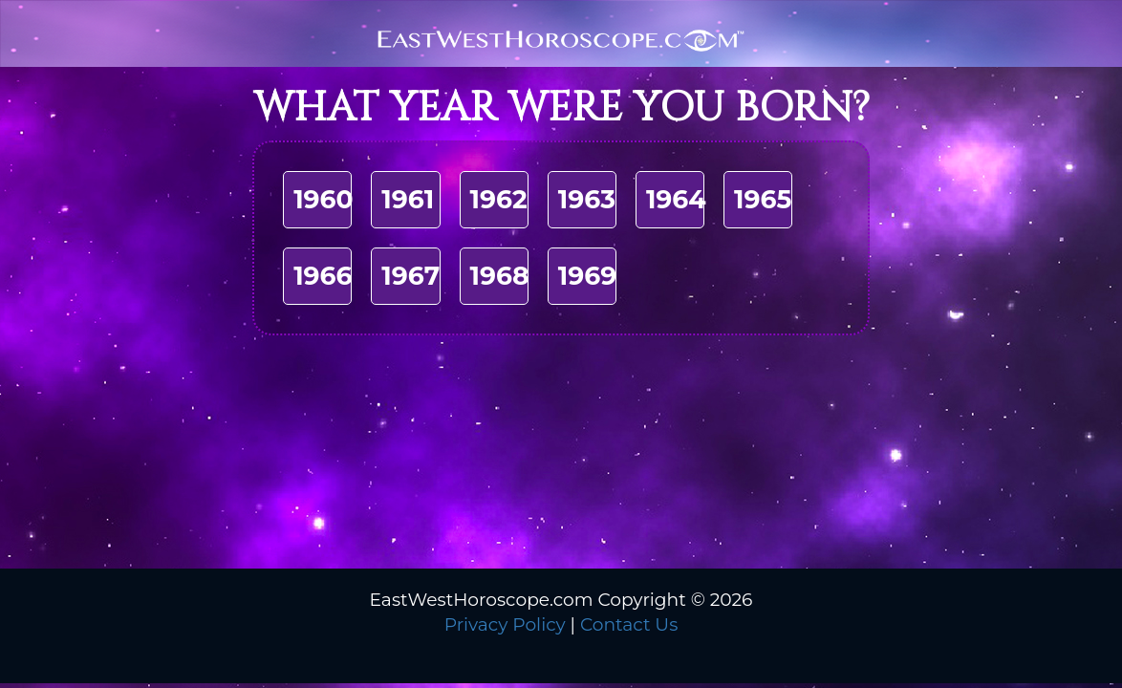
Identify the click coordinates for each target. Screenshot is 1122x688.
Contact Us (629, 624)
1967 (410, 275)
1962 (499, 199)
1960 (323, 199)
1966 (322, 275)
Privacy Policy (505, 624)
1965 (762, 199)
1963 (586, 199)
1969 (587, 275)
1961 (407, 199)
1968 (499, 275)
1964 (676, 199)
